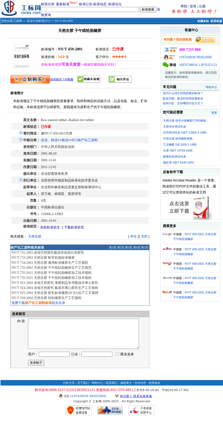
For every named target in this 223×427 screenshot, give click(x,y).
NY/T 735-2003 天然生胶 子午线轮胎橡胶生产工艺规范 (51, 267)
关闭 (144, 236)
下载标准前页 (74, 227)
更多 (214, 112)
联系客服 (216, 21)
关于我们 (83, 388)
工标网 (17, 21)
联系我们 (111, 388)
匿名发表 (125, 360)
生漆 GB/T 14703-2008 (178, 150)
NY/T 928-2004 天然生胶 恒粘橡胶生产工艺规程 (46, 298)
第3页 (128, 247)
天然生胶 (34, 236)
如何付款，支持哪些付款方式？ (183, 103)
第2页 (120, 247)
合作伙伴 (140, 388)
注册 (202, 6)
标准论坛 (115, 4)
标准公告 (85, 4)
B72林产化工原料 (85, 140)
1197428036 (187, 57)
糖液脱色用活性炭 (174, 156)
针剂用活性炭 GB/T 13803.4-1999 (184, 132)
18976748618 (188, 65)
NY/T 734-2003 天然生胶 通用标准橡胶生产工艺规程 (49, 262)
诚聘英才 (126, 388)
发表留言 (18, 314)
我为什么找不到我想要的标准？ (183, 93)
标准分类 (47, 4)
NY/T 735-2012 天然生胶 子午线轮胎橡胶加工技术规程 (51, 273)
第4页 (136, 247)
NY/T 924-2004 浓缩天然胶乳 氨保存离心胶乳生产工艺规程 (54, 288)
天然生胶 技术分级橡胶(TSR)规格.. (185, 120)
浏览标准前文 (50, 227)
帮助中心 (211, 87)
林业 (65, 140)
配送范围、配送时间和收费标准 (183, 98)
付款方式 (68, 388)
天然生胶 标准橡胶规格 (178, 138)
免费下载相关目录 (38, 303)
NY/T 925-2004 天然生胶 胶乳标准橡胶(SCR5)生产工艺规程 (54, 293)
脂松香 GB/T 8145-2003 (178, 162)
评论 (133, 236)
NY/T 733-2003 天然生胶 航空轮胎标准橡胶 (43, 257)
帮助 (184, 6)
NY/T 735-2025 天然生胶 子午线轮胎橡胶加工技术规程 (51, 278)
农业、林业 (49, 140)
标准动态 (100, 4)
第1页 (112, 247)
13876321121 (208, 65)
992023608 (204, 57)
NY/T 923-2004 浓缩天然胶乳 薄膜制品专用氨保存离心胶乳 (54, 283)
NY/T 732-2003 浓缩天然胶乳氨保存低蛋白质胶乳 (47, 252)
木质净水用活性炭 (174, 126)
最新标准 (62, 4)
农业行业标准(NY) (38, 21)
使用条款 (154, 388)
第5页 (144, 247)
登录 (193, 6)
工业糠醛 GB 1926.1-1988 (179, 144)
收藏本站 (203, 21)
